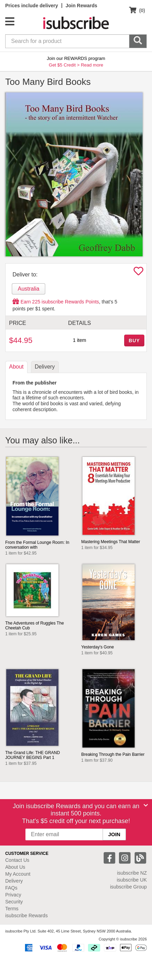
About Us (15, 867)
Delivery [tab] (45, 367)
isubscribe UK (132, 880)
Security (14, 901)
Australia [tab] (28, 289)
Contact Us (17, 860)
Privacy (13, 894)
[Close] (145, 805)
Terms (11, 908)
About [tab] (16, 367)
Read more (92, 65)
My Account (17, 874)
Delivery (14, 881)
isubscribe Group (128, 887)
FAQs (11, 888)
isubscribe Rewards (26, 915)
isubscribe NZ (132, 873)
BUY (134, 340)
